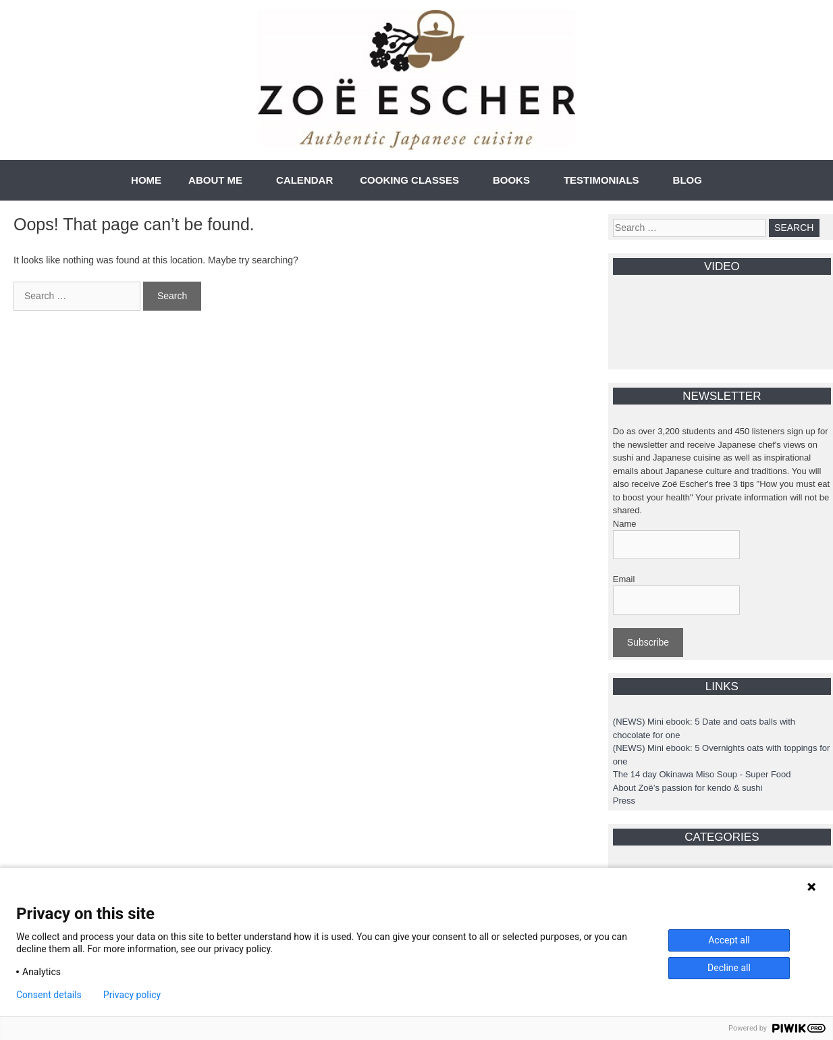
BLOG (687, 180)
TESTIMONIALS (601, 180)
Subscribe (648, 642)
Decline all (729, 967)
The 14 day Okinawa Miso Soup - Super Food (702, 774)
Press (624, 801)
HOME (146, 180)
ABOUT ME (215, 180)
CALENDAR (304, 180)
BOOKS (511, 180)
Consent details (49, 994)
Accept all (729, 940)
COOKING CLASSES (409, 180)
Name (625, 524)
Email (624, 579)
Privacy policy (132, 994)
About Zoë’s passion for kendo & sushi (688, 788)
